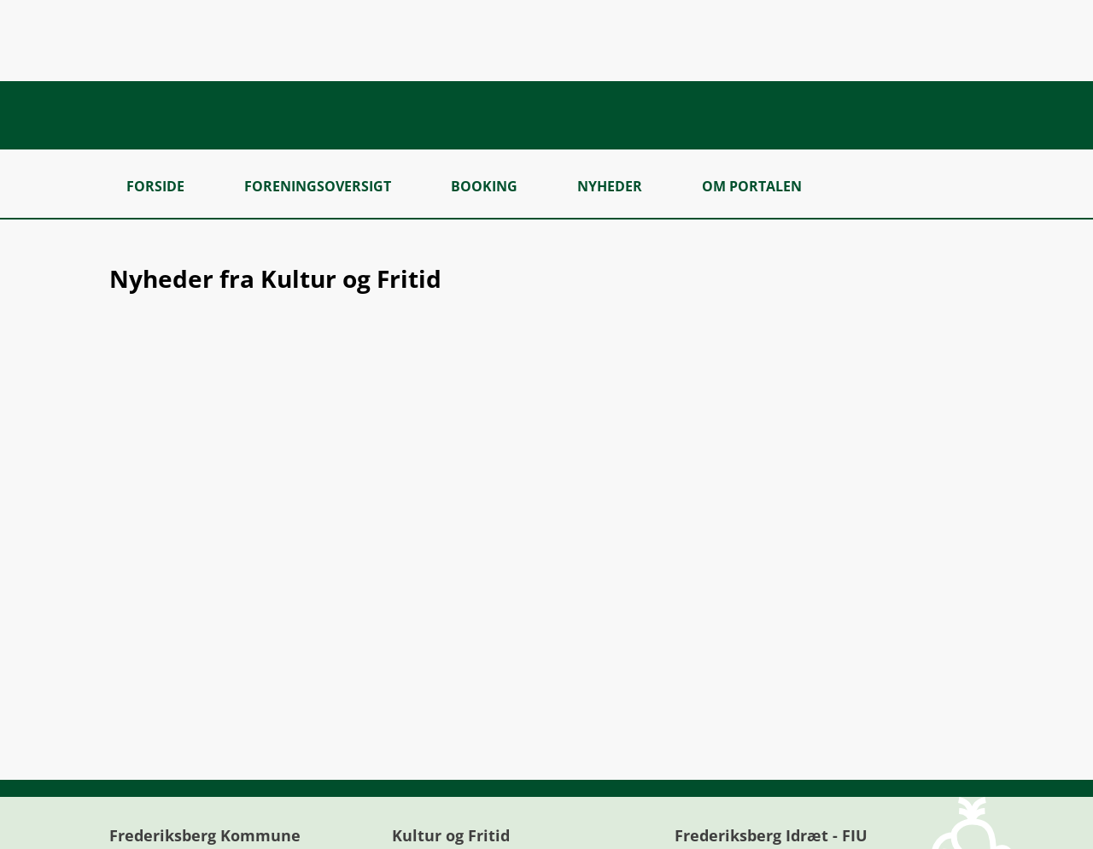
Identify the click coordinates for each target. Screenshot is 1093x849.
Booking (484, 186)
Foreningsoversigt (317, 186)
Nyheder (609, 186)
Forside (155, 186)
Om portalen (752, 186)
